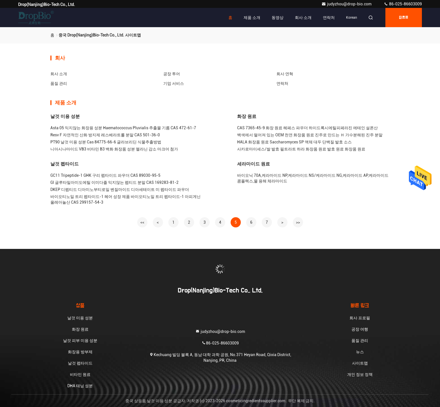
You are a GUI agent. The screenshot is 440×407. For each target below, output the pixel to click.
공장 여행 (359, 329)
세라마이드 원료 (253, 164)
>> (298, 222)
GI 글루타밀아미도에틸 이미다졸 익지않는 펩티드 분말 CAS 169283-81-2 (114, 182)
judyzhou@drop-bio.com (346, 4)
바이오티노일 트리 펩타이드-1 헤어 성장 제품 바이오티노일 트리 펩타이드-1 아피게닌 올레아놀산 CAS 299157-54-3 (125, 199)
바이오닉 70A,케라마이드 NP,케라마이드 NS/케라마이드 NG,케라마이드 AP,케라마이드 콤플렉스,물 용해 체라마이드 (313, 178)
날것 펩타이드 (64, 164)
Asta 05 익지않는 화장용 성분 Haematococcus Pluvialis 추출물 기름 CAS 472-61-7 (123, 128)
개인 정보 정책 (360, 374)
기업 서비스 (173, 83)
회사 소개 (303, 17)
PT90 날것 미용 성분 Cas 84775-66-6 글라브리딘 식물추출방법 (105, 142)
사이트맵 (360, 363)
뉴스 (360, 352)
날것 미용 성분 (65, 116)
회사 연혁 (284, 74)
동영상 (278, 17)
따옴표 (403, 18)
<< (142, 222)
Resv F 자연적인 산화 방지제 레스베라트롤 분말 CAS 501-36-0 (105, 135)
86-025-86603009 (403, 4)
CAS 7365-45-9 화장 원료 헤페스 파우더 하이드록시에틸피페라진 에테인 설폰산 (307, 128)
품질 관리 (58, 83)
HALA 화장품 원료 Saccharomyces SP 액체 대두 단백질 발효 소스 (294, 142)
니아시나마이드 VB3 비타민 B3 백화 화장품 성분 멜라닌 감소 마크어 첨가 (114, 149)
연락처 (329, 17)
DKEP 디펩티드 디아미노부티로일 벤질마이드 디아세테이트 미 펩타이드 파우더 (119, 189)
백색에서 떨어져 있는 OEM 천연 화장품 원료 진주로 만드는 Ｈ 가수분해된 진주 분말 (310, 135)
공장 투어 (171, 74)
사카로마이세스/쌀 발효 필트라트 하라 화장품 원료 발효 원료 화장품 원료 (301, 149)
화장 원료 (246, 116)
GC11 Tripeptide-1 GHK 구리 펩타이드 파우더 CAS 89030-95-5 (105, 175)
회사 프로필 (359, 318)
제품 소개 (252, 17)
